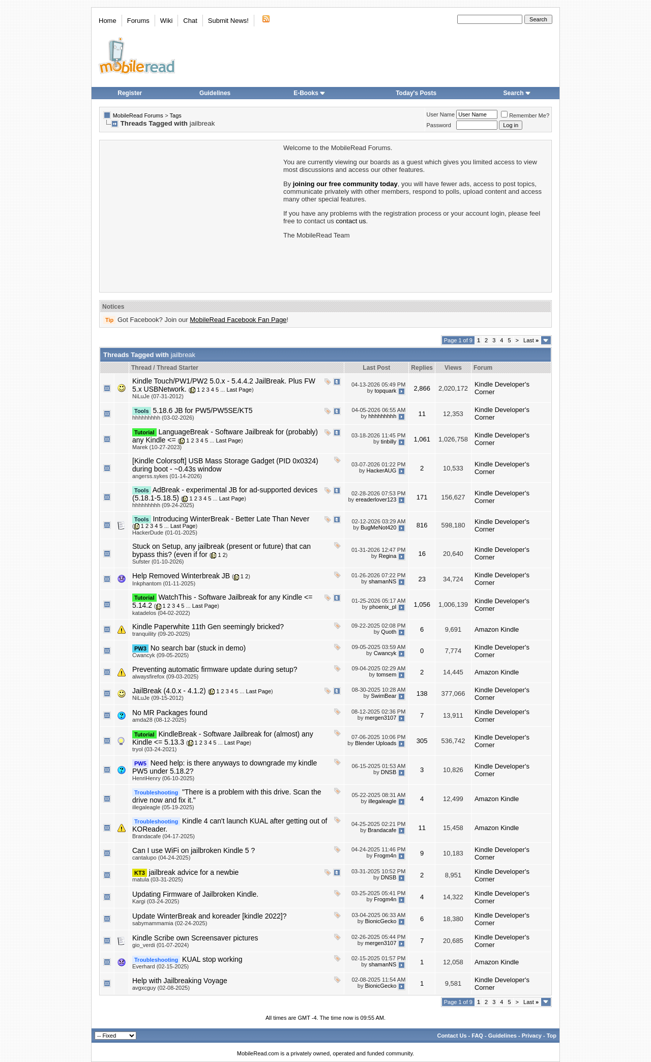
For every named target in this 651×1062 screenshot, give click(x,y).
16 (421, 553)
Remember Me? (525, 115)
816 (422, 525)
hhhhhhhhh (382, 416)
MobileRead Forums (138, 115)
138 (422, 693)
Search (517, 93)
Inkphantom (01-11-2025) (163, 583)
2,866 (421, 388)
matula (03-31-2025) (157, 879)
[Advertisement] (190, 215)
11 (421, 414)
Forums (138, 20)
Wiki (166, 20)
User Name (441, 114)
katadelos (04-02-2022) (161, 613)
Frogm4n (385, 856)
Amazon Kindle (497, 629)
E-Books (309, 93)
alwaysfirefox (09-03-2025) (165, 676)
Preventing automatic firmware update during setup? (215, 669)
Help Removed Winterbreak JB (181, 576)
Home (107, 20)
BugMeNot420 (378, 528)
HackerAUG (382, 470)
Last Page (239, 390)
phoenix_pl (382, 607)
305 (422, 741)
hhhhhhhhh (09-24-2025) (163, 505)
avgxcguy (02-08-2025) (161, 988)
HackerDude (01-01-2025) (164, 532)
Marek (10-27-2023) (157, 447)
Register (129, 93)
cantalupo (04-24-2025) (161, 857)
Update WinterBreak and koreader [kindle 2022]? (209, 916)
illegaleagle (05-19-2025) (163, 807)
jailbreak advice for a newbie (194, 872)
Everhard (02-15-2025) (160, 966)
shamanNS (382, 581)
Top (551, 1035)
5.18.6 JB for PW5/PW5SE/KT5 (202, 410)
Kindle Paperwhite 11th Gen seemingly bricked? (208, 627)
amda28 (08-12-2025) (159, 720)
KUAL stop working (212, 959)
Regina (387, 556)
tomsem (386, 674)
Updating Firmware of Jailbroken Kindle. (195, 894)
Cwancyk (385, 653)
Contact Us (451, 1035)
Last (531, 340)
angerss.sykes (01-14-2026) (167, 476)
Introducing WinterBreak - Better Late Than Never (231, 519)
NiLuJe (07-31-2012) (158, 396)
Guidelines (214, 93)
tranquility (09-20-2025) (161, 634)
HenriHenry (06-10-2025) (163, 778)
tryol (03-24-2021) (154, 749)
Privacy (532, 1035)
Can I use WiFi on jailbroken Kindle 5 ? (193, 850)
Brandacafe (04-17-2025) (163, 836)
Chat (190, 20)
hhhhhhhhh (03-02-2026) (163, 418)
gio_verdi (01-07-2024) (160, 945)
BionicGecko (381, 922)
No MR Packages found (170, 713)
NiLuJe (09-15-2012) (158, 698)
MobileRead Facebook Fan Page (238, 319)
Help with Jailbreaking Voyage (179, 981)
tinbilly (389, 441)
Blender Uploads (375, 744)
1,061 (421, 439)
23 (421, 579)
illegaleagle (382, 802)
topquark (385, 391)
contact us (351, 221)
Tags (176, 115)
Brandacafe (382, 831)
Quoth (388, 632)
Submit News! (228, 20)
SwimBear (383, 696)
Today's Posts (416, 93)
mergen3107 (381, 718)
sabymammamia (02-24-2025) (169, 923)
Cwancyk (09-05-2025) (160, 655)
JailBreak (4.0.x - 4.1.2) (169, 691)
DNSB (389, 773)
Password (439, 125)
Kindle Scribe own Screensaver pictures (195, 938)
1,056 (421, 604)
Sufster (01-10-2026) (158, 561)
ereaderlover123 (376, 499)
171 (422, 497)
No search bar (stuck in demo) (198, 648)
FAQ (477, 1035)
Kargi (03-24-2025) (155, 901)
